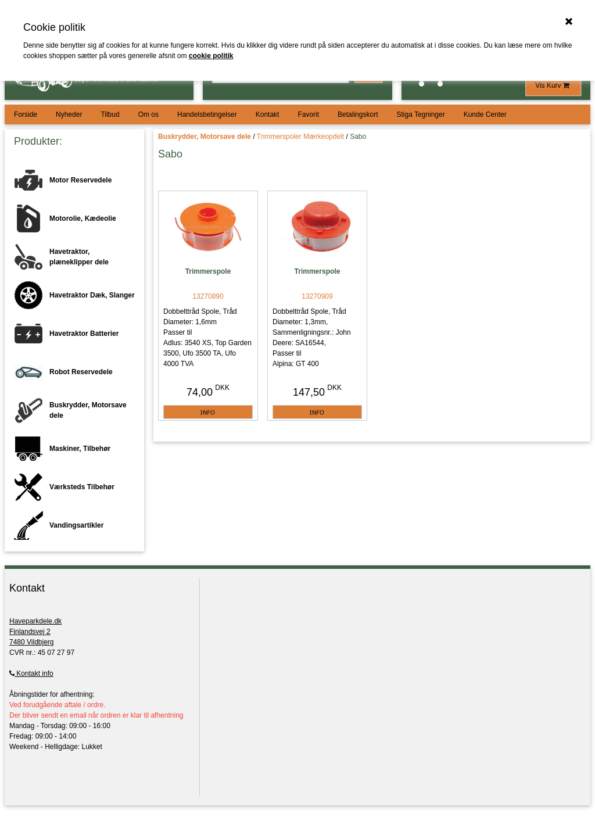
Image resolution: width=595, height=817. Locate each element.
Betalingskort (358, 114)
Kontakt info (31, 673)
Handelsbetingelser (207, 114)
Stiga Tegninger (420, 114)
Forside (25, 114)
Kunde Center (485, 114)
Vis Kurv (553, 85)
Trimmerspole (208, 271)
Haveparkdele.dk (35, 621)
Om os (148, 114)
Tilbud (110, 114)
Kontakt (267, 114)
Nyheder (69, 114)
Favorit (308, 114)
